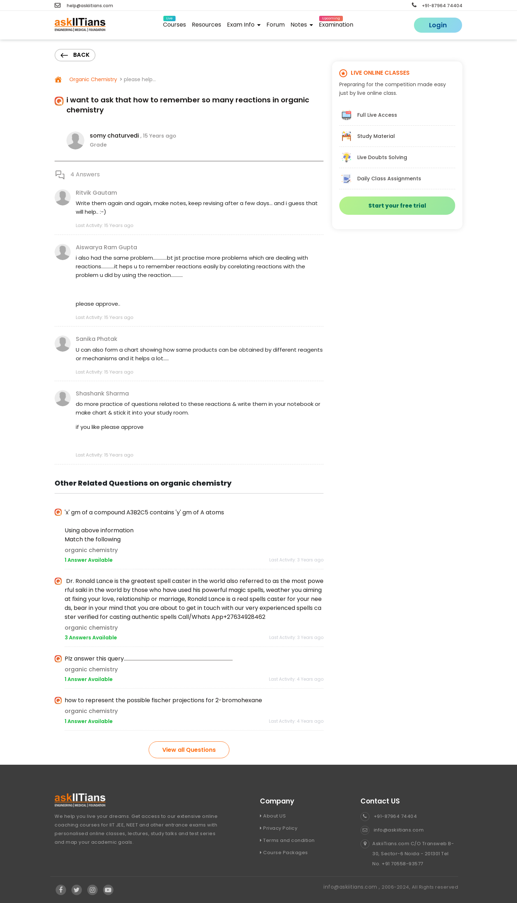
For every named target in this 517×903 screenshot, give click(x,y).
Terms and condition (287, 840)
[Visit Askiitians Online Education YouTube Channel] (108, 890)
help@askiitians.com (84, 6)
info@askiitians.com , (352, 886)
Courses (174, 23)
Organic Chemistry (92, 79)
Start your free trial (397, 205)
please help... (140, 79)
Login (438, 24)
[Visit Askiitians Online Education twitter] (77, 890)
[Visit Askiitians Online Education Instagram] (92, 890)
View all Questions (189, 750)
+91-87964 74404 (437, 6)
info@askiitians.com (392, 829)
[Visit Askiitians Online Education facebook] (61, 890)
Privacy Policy (278, 828)
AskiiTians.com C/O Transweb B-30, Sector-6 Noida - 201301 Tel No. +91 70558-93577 (407, 854)
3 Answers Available (91, 637)
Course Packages (284, 852)
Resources (206, 24)
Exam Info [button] (244, 24)
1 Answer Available (89, 560)
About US (273, 815)
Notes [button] (301, 24)
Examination (336, 23)
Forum (275, 24)
